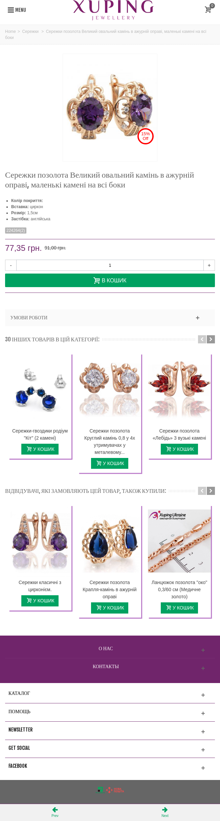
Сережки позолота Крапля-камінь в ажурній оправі (109, 589)
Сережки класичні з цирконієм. (40, 586)
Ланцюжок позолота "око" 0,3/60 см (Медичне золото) (179, 589)
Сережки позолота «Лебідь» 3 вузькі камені (179, 434)
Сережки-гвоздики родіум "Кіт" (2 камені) (40, 434)
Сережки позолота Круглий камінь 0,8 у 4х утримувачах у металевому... (109, 441)
